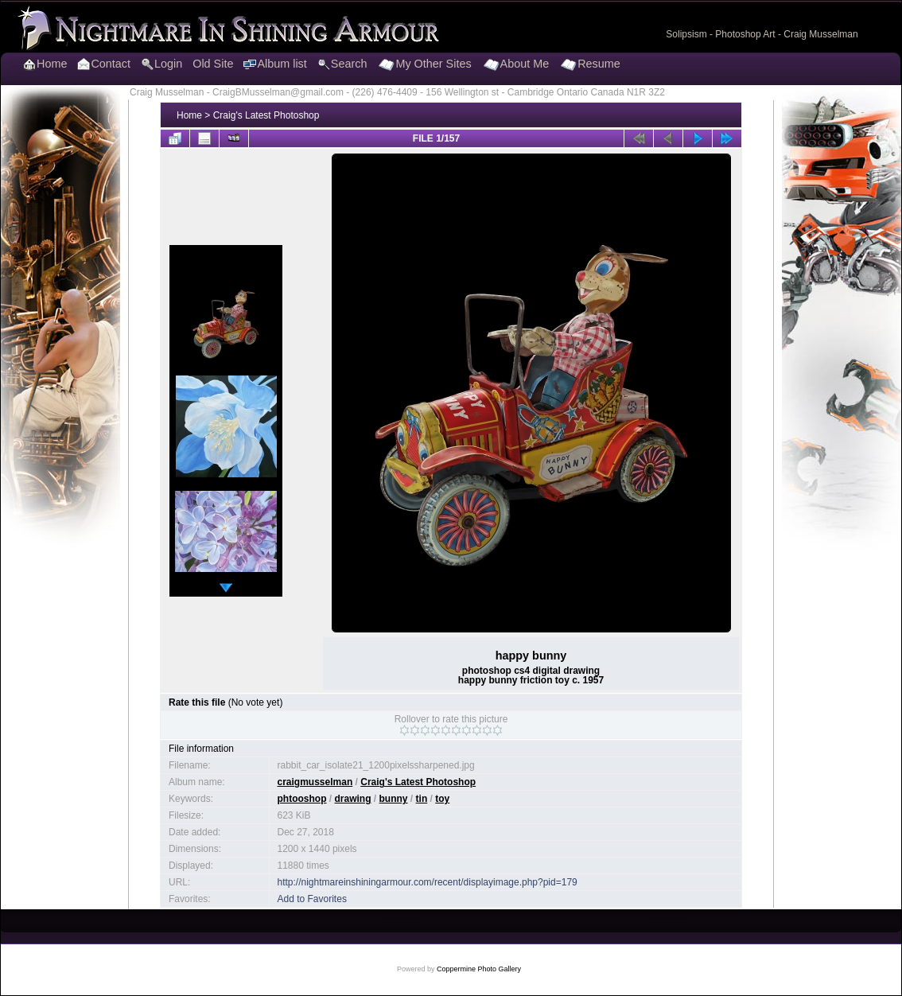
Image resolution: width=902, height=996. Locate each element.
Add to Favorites (312, 899)
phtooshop (302, 798)
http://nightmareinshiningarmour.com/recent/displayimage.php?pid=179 (427, 882)
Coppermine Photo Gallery (479, 969)
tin (422, 798)
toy (442, 798)
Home (189, 115)
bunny (393, 798)
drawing (353, 798)
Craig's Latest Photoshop (266, 115)
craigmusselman (315, 782)
